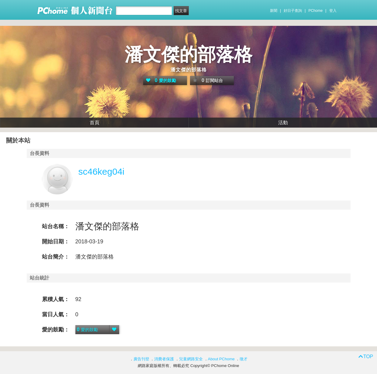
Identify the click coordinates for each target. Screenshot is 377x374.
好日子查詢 (293, 11)
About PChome (221, 359)
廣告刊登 (141, 359)
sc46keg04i (101, 171)
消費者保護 (164, 359)
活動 (283, 122)
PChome (315, 11)
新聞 (273, 11)
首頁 (94, 122)
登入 (333, 11)
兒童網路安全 (191, 359)
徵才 (243, 359)
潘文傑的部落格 (188, 54)
